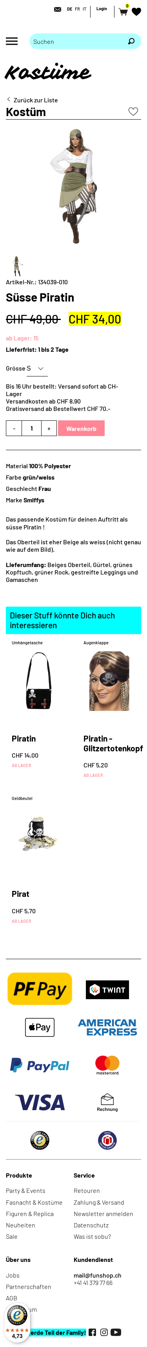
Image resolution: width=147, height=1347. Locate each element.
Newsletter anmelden (103, 1213)
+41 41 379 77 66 (93, 1282)
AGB (11, 1298)
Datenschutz (91, 1225)
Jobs (13, 1275)
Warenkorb (81, 428)
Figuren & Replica (30, 1213)
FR (77, 8)
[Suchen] (131, 41)
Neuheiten (20, 1225)
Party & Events (25, 1190)
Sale (12, 1236)
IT (84, 8)
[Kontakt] (55, 9)
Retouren (87, 1190)
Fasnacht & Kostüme (34, 1202)
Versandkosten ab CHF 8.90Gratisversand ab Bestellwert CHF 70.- (58, 404)
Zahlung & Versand (99, 1202)
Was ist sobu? (92, 1236)
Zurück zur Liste (36, 100)
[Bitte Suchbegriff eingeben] (75, 41)
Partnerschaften (28, 1286)
